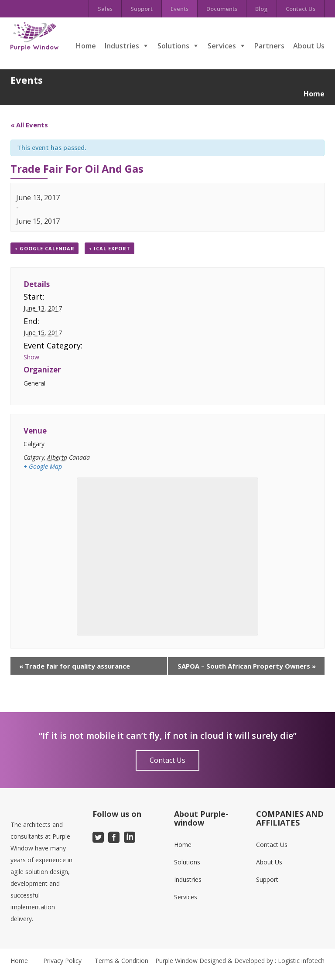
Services (222, 46)
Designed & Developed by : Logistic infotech (262, 960)
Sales (105, 9)
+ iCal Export (109, 248)
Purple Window (176, 960)
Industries (122, 46)
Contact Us (300, 9)
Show (31, 357)
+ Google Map (43, 466)
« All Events (29, 124)
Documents (221, 9)
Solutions (173, 46)
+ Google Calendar (44, 248)
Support (141, 9)
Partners (269, 46)
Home (86, 46)
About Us (309, 46)
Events (179, 9)
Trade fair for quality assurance (74, 666)
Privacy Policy (62, 960)
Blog (261, 9)
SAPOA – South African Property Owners (247, 666)
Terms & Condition (121, 960)
